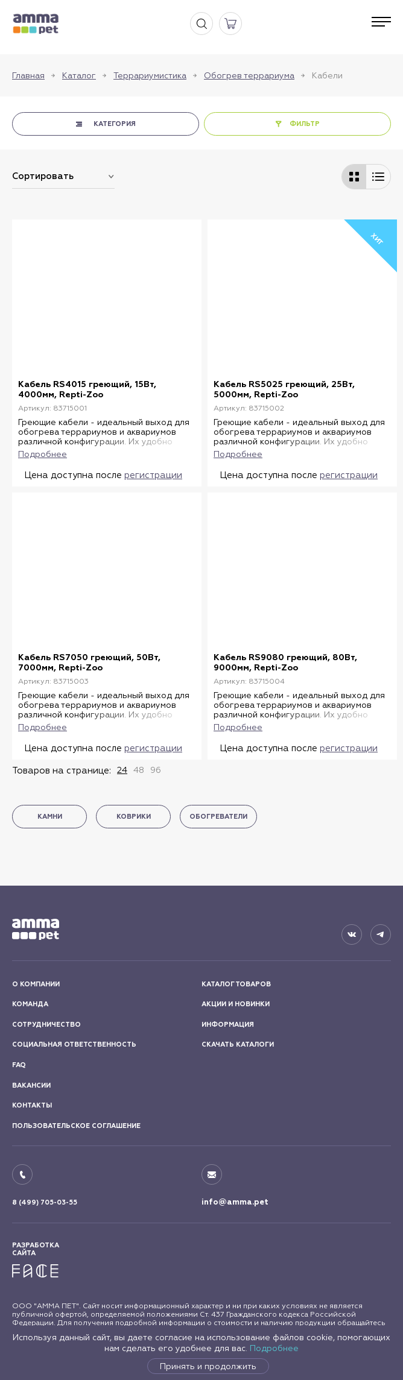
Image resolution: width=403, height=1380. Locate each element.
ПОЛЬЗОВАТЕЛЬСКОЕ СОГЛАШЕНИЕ (76, 1126)
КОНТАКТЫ (32, 1105)
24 (122, 770)
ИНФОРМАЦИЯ (228, 1025)
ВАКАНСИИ (31, 1085)
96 (155, 770)
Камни (49, 817)
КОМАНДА (30, 1004)
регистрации (153, 475)
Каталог (79, 75)
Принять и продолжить (208, 1366)
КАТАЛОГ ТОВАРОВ (236, 984)
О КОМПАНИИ (36, 984)
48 (138, 770)
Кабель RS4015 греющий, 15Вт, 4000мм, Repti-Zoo (87, 389)
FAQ (19, 1065)
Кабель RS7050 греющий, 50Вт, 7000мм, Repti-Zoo (89, 662)
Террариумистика (149, 75)
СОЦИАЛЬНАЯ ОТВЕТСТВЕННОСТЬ (74, 1044)
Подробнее (274, 1348)
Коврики (133, 817)
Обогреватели (218, 817)
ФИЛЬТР (305, 124)
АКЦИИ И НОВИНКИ (236, 1004)
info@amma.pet (235, 1202)
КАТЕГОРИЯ (115, 124)
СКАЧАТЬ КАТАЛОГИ (238, 1044)
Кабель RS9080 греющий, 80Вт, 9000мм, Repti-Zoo (285, 662)
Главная (28, 75)
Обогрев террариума (249, 75)
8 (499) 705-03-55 (44, 1202)
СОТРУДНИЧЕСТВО (46, 1025)
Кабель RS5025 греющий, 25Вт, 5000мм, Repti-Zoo (284, 389)
